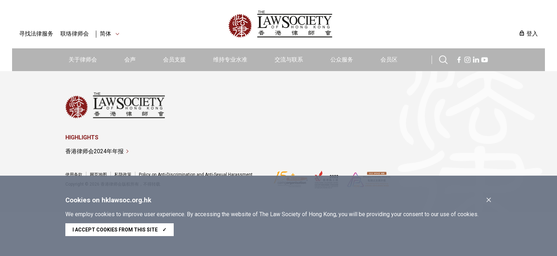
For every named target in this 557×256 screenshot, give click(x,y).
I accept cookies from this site (119, 230)
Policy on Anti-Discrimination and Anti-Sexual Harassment (196, 174)
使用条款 (73, 174)
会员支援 (174, 59)
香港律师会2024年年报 (94, 151)
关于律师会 (83, 59)
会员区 (389, 59)
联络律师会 (74, 33)
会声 (130, 59)
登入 (532, 33)
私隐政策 (122, 174)
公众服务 (341, 59)
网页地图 (98, 174)
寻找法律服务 (36, 33)
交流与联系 (289, 59)
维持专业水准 (230, 59)
